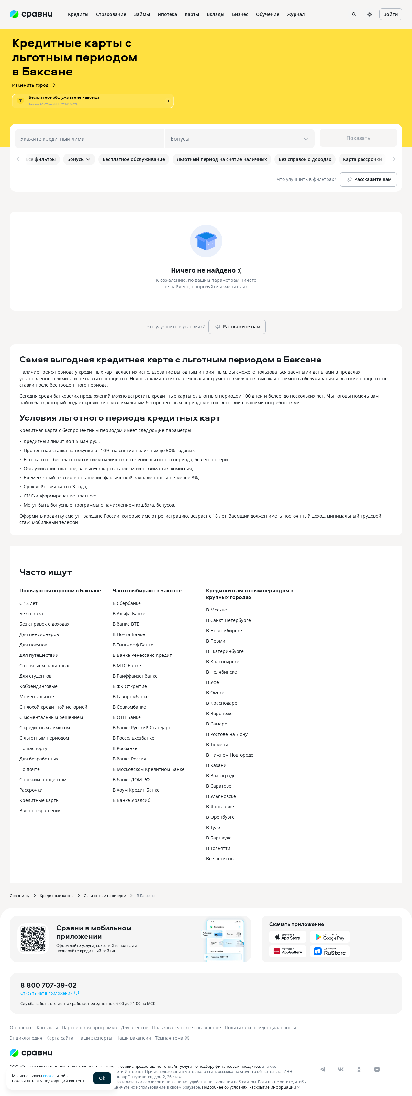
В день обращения (40, 807)
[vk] (341, 1065)
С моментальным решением (51, 713)
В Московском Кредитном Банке (148, 765)
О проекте (21, 1024)
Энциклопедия (26, 1034)
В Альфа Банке (129, 610)
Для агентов (134, 1024)
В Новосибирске (224, 626)
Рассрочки (31, 786)
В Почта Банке (129, 630)
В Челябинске (221, 668)
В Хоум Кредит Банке (136, 786)
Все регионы (220, 854)
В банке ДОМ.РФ (131, 775)
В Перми (215, 637)
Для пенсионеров (39, 630)
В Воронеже (219, 709)
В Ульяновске (221, 792)
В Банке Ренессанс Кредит (142, 651)
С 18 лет (28, 599)
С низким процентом (42, 775)
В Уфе (212, 678)
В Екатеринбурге (225, 647)
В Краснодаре (221, 699)
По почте (29, 765)
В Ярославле (220, 803)
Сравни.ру (19, 891)
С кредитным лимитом (44, 724)
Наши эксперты (94, 1034)
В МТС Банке (127, 661)
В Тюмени (217, 740)
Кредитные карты (39, 796)
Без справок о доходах (44, 620)
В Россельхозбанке (133, 734)
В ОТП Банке (127, 713)
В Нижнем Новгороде (229, 751)
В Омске (215, 689)
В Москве (216, 606)
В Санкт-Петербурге (228, 616)
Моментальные (36, 693)
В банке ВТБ (126, 620)
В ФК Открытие (130, 682)
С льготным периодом (44, 734)
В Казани (216, 761)
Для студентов (35, 672)
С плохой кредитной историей (53, 703)
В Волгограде (221, 772)
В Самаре (216, 720)
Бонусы (79, 159)
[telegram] (322, 1065)
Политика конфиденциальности (260, 1024)
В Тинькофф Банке (133, 641)
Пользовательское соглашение (186, 1024)
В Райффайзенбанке (135, 672)
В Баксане (146, 891)
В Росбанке (125, 744)
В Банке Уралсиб (131, 796)
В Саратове (218, 782)
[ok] (359, 1065)
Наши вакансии (133, 1034)
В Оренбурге (220, 813)
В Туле (213, 823)
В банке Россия (129, 755)
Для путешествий (39, 651)
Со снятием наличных (44, 661)
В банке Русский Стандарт (142, 724)
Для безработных (38, 755)
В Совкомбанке (129, 703)
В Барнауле (219, 834)
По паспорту (33, 744)
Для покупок (33, 641)
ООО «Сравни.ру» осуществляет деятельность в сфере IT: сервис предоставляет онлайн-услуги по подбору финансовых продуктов (135, 1062)
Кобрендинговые (38, 682)
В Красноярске (222, 658)
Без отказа (31, 610)
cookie (49, 1075)
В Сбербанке (127, 599)
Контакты (47, 1024)
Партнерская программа (89, 1024)
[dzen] (377, 1065)
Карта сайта (59, 1034)
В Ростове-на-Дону (227, 730)
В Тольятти (218, 844)
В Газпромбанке (131, 693)
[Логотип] (31, 1049)
